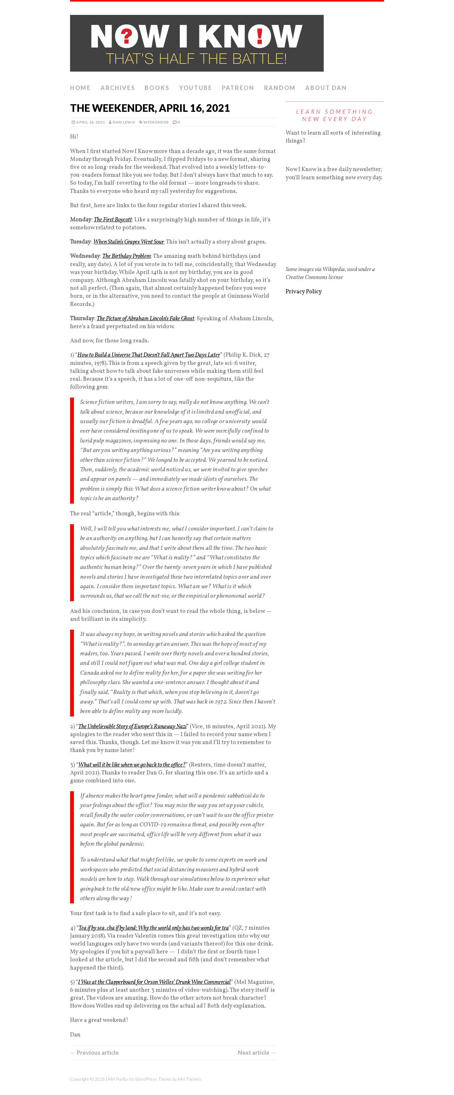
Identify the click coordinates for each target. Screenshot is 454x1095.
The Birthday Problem (126, 256)
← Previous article (94, 1052)
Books (157, 87)
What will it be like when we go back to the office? (131, 765)
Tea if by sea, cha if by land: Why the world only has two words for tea (154, 928)
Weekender (156, 122)
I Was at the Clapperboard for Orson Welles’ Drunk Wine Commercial (154, 982)
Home (80, 87)
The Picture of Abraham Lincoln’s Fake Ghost (145, 319)
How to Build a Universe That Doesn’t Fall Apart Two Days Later (148, 355)
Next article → (257, 1052)
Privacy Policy (304, 292)
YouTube (195, 87)
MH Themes (189, 1079)
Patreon (238, 87)
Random (280, 87)
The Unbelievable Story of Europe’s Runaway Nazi (132, 727)
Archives (118, 87)
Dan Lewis (124, 122)
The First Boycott (113, 220)
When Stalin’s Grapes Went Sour (128, 242)
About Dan (326, 87)
